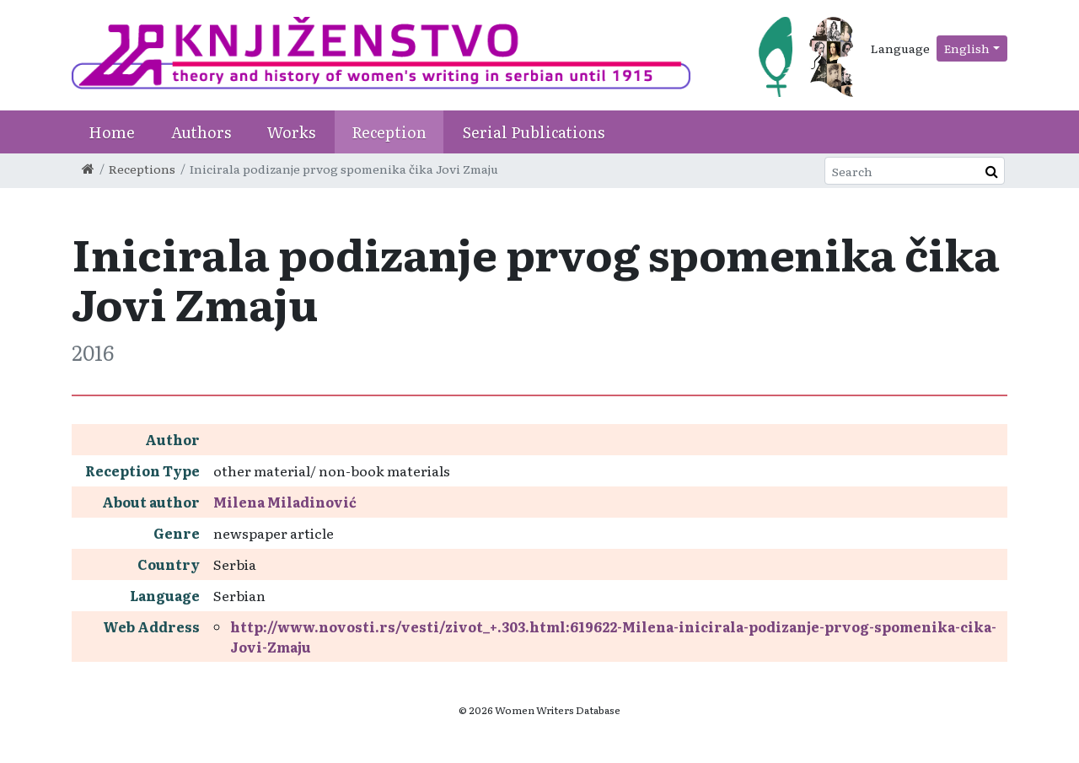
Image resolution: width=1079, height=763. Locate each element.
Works (291, 132)
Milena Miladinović (285, 502)
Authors (201, 132)
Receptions (142, 168)
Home (112, 132)
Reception (389, 132)
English (967, 48)
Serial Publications (533, 132)
